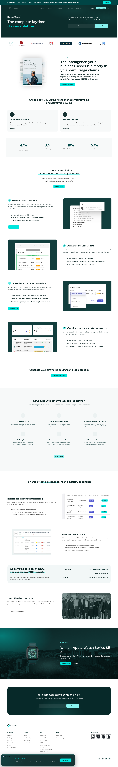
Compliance (27, 740)
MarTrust (9, 740)
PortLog (9, 738)
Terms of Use (43, 738)
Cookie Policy (43, 740)
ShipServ (9, 745)
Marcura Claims (11, 743)
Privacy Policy (43, 735)
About (25, 735)
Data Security (27, 738)
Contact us (59, 735)
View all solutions (12, 747)
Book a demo (59, 456)
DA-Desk (9, 735)
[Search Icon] (108, 8)
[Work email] (52, 706)
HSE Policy (43, 743)
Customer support (61, 738)
